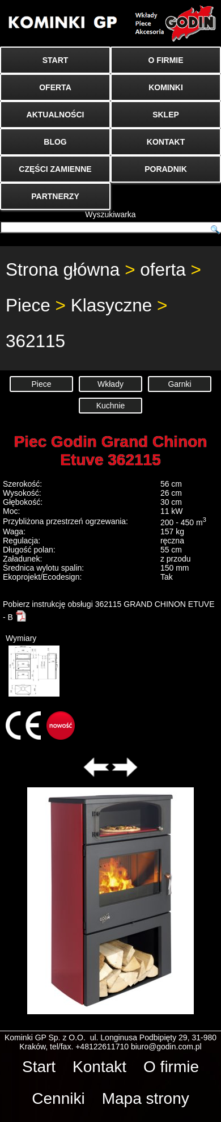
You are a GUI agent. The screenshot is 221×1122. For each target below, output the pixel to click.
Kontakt (99, 1066)
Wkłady (110, 384)
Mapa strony (145, 1098)
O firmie (171, 1066)
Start (39, 1066)
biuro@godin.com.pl (166, 1046)
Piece (28, 305)
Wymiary (33, 665)
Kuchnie (110, 405)
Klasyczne (111, 305)
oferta (163, 269)
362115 (35, 341)
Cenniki (58, 1098)
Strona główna (63, 269)
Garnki (179, 384)
